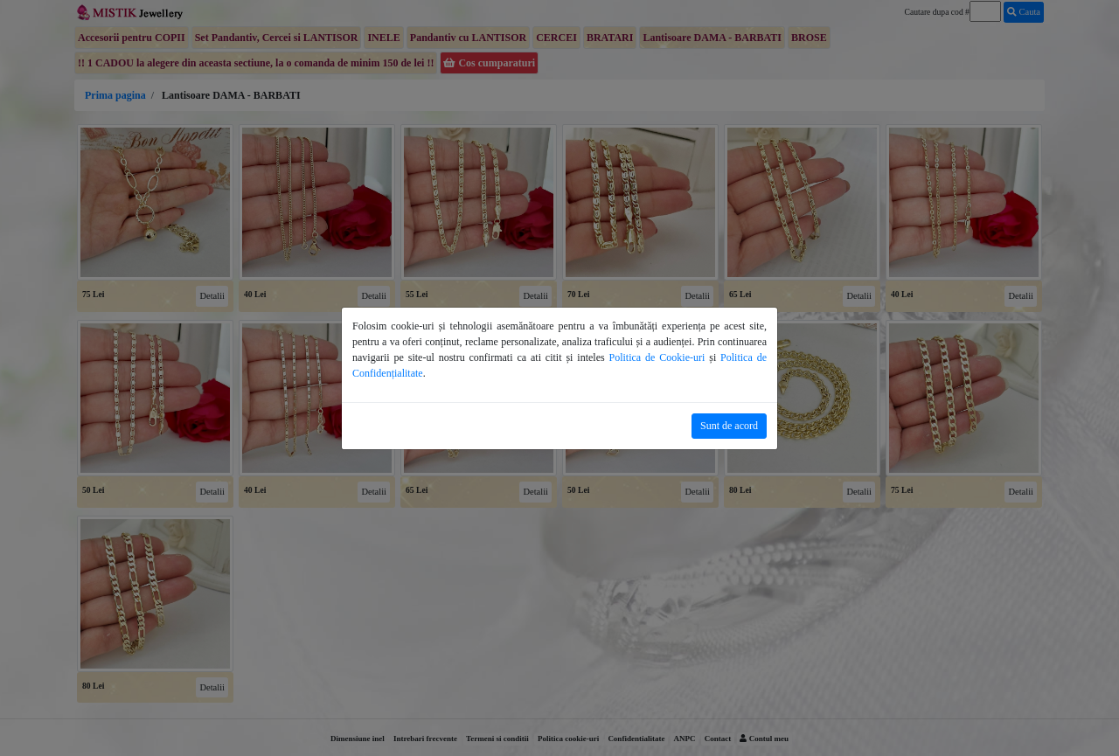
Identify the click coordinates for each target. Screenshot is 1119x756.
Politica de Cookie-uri (657, 357)
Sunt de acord (729, 426)
